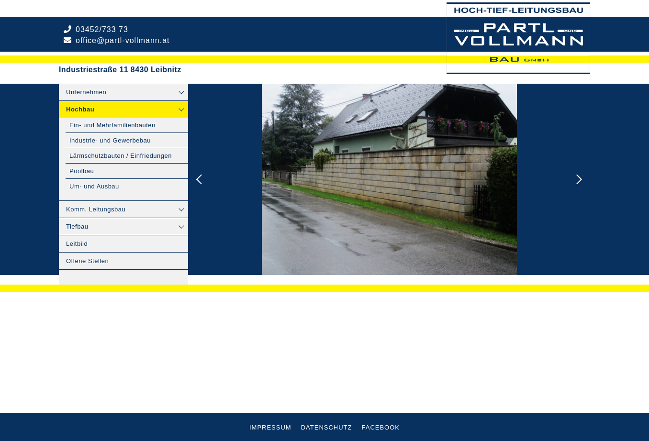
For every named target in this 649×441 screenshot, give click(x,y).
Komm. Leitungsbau (95, 209)
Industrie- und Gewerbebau (110, 140)
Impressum (270, 427)
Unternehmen (86, 92)
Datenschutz (326, 427)
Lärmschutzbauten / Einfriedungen (120, 155)
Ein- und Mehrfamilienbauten (112, 125)
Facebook (381, 427)
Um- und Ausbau (94, 186)
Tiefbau (77, 226)
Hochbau (80, 109)
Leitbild (77, 243)
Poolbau (81, 171)
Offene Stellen (87, 261)
